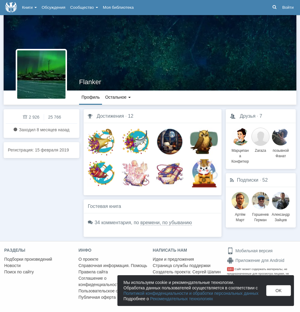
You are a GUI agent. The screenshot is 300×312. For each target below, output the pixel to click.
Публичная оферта (97, 297)
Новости (12, 265)
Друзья (247, 116)
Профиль (90, 97)
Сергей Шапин (206, 271)
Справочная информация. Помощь (112, 265)
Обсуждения (53, 7)
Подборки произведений (28, 259)
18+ (230, 269)
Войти (288, 7)
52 (265, 180)
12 (130, 116)
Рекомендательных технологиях (181, 298)
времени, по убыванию (166, 222)
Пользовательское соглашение (108, 290)
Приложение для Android (255, 260)
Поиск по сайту (19, 271)
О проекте (88, 259)
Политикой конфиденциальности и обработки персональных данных (190, 293)
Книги (29, 7)
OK (279, 290)
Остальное (118, 97)
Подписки (247, 180)
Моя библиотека (118, 7)
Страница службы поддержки (181, 265)
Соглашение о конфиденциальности (99, 281)
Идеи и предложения (173, 259)
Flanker (90, 82)
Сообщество (84, 7)
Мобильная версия (250, 250)
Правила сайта (93, 271)
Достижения (110, 116)
